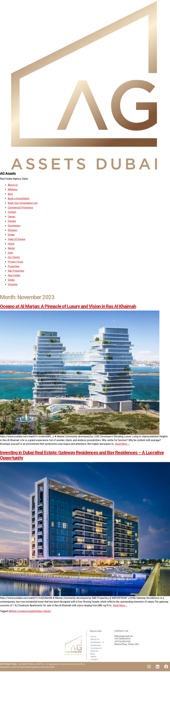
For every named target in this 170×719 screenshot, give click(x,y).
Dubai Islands (43, 611)
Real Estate (14, 275)
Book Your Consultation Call (23, 203)
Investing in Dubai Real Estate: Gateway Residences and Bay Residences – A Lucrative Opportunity (82, 455)
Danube (12, 221)
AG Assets (8, 174)
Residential (96, 645)
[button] (100, 642)
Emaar (11, 234)
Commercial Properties (20, 207)
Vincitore (12, 284)
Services (94, 651)
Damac (11, 216)
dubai (33, 611)
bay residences (21, 611)
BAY (11, 611)
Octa (10, 252)
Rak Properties (16, 271)
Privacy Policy (15, 262)
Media (11, 248)
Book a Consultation (18, 198)
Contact (12, 212)
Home (11, 243)
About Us (13, 185)
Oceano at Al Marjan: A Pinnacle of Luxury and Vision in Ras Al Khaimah (68, 306)
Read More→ (122, 444)
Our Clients (14, 257)
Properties (13, 266)
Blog (10, 194)
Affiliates (12, 189)
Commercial (96, 648)
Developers (14, 225)
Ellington (12, 230)
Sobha (11, 280)
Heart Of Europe (16, 239)
